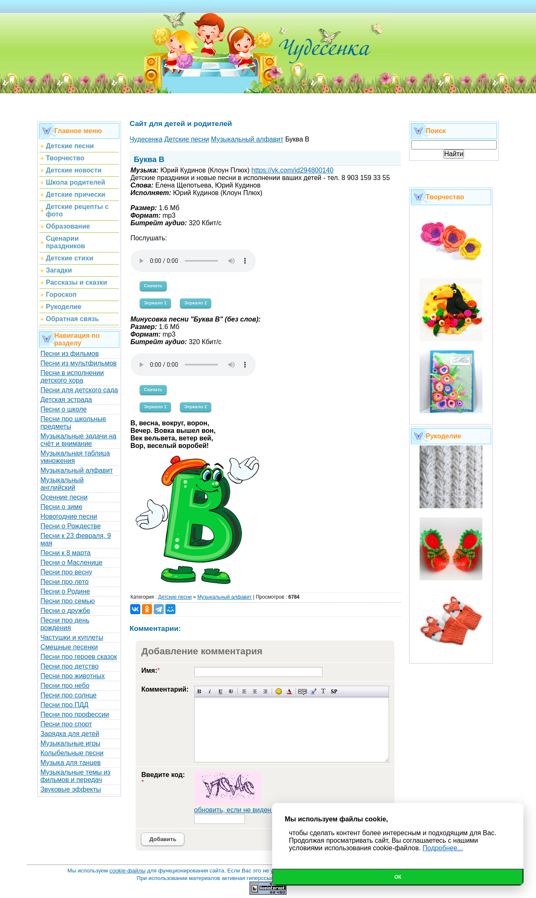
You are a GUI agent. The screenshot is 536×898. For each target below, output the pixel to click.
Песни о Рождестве (70, 526)
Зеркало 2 (195, 302)
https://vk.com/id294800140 (293, 170)
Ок (398, 877)
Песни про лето (64, 581)
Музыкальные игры (70, 743)
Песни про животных (72, 675)
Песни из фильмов (69, 353)
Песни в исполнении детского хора (72, 376)
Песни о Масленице (71, 562)
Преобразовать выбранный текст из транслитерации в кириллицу (323, 691)
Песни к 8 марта (65, 552)
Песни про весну (66, 572)
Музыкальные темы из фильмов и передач (75, 776)
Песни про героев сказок (78, 656)
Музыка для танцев (70, 762)
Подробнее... (443, 848)
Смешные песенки (69, 647)
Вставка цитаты (313, 691)
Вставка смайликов (278, 691)
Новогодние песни (68, 516)
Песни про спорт (66, 724)
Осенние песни (64, 497)
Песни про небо (64, 685)
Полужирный (199, 691)
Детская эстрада (66, 399)
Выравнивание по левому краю (244, 691)
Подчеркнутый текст (220, 691)
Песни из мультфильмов (78, 363)
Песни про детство (69, 666)
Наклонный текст (210, 691)
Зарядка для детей (69, 733)
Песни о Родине (65, 591)
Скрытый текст (302, 691)
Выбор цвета (289, 691)
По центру (255, 691)
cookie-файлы (127, 870)
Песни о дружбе (65, 610)
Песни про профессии (74, 714)
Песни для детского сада (79, 390)
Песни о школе (63, 409)
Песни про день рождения (64, 624)
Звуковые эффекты (70, 789)
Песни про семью (67, 601)
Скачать (153, 285)
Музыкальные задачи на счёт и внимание (78, 439)
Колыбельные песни (71, 752)
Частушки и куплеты (71, 637)
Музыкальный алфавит (76, 470)
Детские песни (175, 597)
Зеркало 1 (155, 302)
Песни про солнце (68, 695)
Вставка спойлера (334, 691)
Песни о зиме (61, 506)
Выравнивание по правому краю (265, 691)
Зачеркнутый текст (231, 691)
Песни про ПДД (64, 704)
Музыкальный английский (62, 483)
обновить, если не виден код (239, 809)
